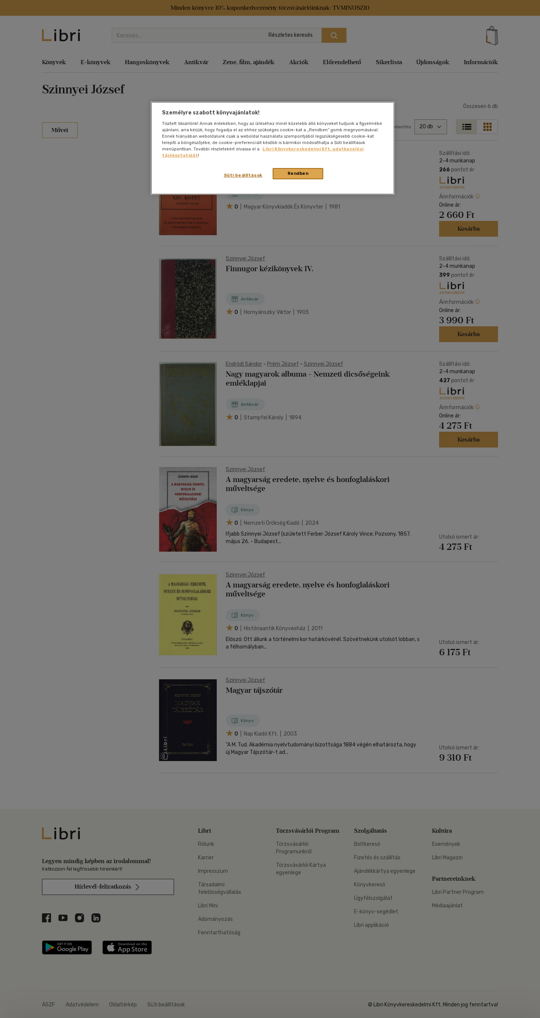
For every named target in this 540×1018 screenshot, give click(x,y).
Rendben (298, 173)
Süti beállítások (243, 175)
